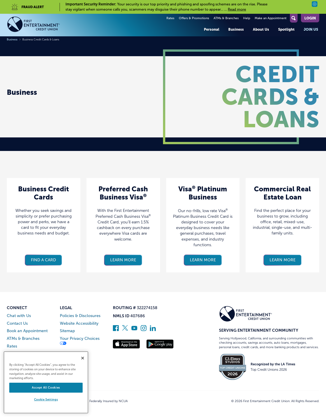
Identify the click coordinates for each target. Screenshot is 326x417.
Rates (170, 18)
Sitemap (67, 331)
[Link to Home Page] (33, 25)
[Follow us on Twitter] (125, 329)
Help (246, 18)
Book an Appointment (27, 331)
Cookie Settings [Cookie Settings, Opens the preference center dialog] (46, 399)
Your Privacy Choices (80, 340)
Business (236, 29)
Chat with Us (19, 316)
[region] (46, 382)
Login (310, 18)
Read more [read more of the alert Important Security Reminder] (237, 9)
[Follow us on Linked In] (153, 329)
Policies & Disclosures (80, 316)
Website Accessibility (79, 323)
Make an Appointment (270, 18)
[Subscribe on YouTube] (134, 329)
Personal (211, 29)
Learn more (123, 260)
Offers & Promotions (194, 18)
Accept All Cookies (46, 387)
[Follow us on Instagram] (144, 329)
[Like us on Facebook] (116, 329)
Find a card (43, 260)
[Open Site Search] (294, 18)
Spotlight (286, 29)
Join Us (311, 29)
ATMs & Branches (226, 18)
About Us (261, 29)
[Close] (83, 358)
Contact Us (17, 323)
